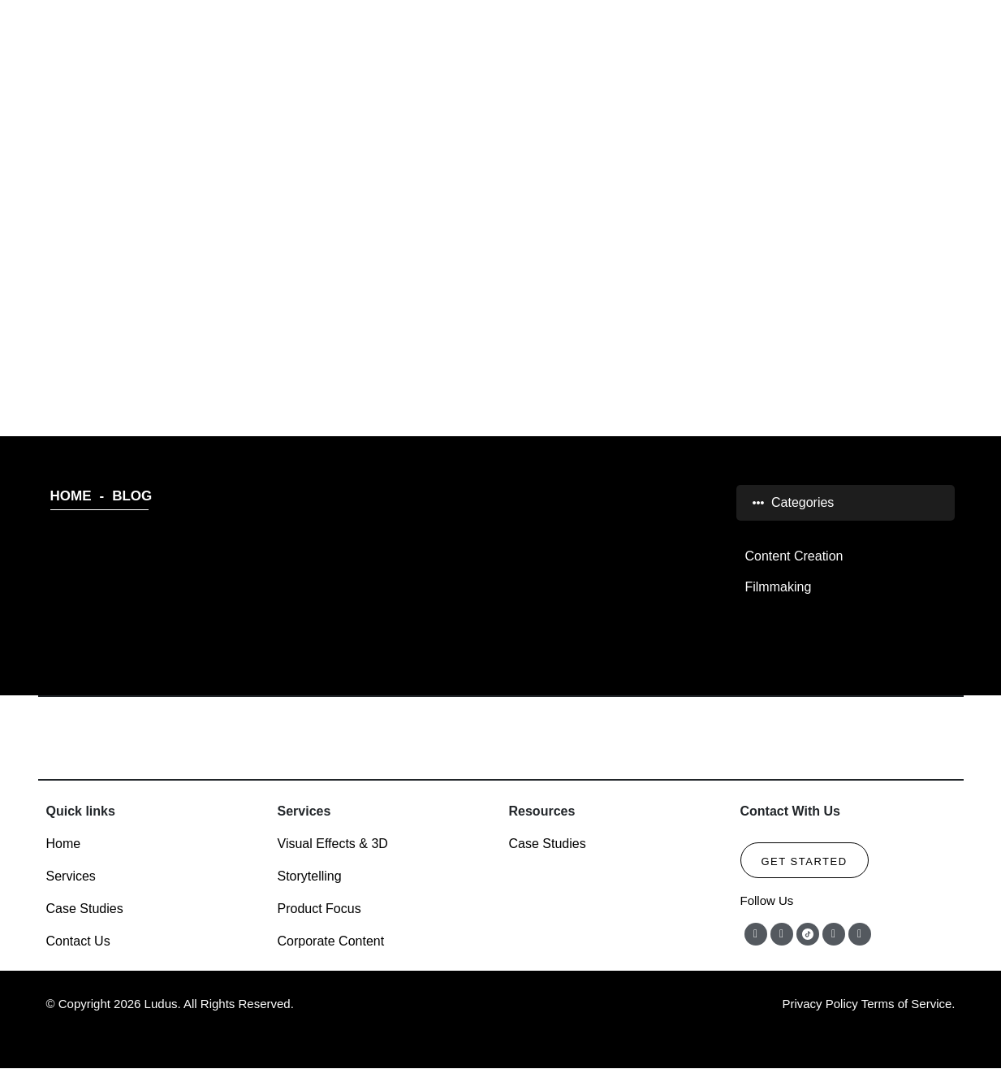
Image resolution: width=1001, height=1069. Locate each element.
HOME (71, 496)
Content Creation (793, 556)
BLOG (501, 211)
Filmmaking (777, 587)
